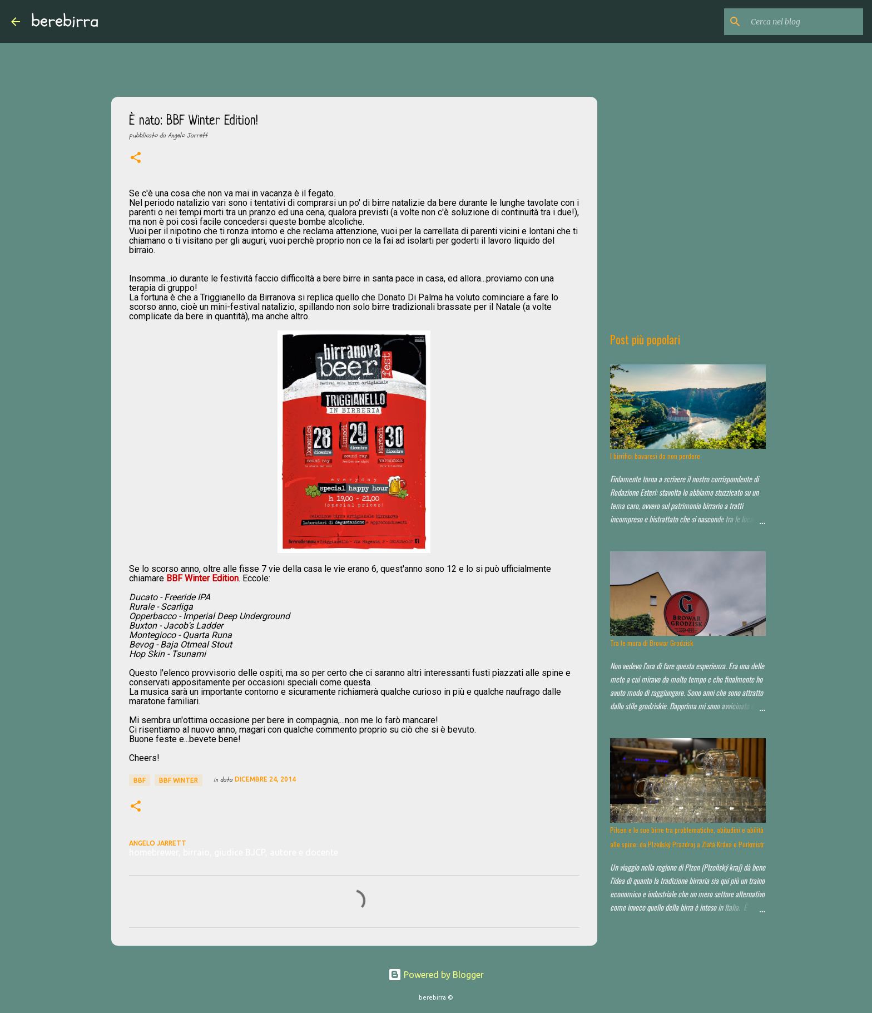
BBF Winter (178, 780)
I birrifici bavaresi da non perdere (655, 456)
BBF (139, 780)
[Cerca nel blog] (804, 21)
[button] (135, 158)
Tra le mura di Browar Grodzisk (651, 643)
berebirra (65, 21)
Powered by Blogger (436, 975)
